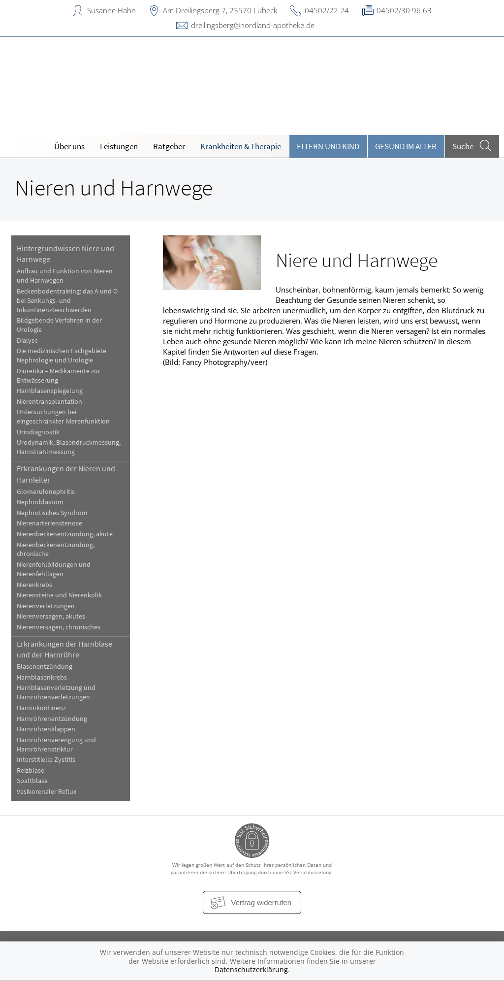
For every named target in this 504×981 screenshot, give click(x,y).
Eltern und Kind (328, 146)
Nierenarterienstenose (49, 523)
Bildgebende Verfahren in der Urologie (59, 325)
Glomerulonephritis (46, 492)
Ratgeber (169, 146)
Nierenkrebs (34, 585)
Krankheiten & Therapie (240, 146)
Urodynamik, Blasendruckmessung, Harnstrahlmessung (69, 447)
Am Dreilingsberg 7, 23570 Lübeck (220, 10)
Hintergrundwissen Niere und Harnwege (65, 253)
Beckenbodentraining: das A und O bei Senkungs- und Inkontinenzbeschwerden (67, 300)
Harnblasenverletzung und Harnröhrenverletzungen (56, 692)
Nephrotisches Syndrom (52, 513)
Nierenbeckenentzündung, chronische (55, 549)
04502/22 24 (327, 10)
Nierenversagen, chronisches (58, 627)
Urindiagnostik (38, 432)
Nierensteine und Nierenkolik (59, 595)
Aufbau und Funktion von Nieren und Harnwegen (65, 276)
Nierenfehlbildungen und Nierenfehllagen (54, 569)
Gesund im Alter (406, 146)
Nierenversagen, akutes (51, 616)
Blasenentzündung (44, 666)
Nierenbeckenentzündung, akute (65, 534)
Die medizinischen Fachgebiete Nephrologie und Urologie (61, 355)
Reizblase (30, 770)
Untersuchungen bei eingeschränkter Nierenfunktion (63, 416)
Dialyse (27, 340)
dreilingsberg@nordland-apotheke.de (253, 25)
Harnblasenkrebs (42, 677)
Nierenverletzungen (46, 606)
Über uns (69, 146)
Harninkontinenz (41, 708)
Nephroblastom (40, 502)
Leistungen (119, 146)
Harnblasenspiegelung (50, 391)
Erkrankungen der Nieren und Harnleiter (66, 473)
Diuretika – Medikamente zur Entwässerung (58, 376)
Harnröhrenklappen (46, 729)
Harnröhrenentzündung (52, 719)
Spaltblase (32, 781)
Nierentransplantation (49, 401)
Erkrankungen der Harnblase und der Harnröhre (64, 649)
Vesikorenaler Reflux (46, 791)
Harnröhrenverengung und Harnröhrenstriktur (56, 744)
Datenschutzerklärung (251, 969)
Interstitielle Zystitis (46, 759)
